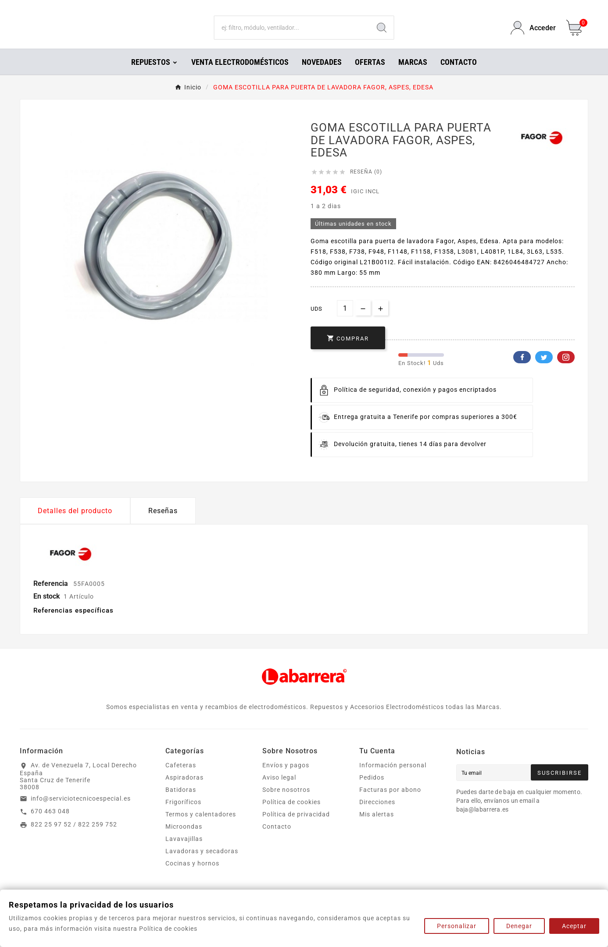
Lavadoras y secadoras (201, 863)
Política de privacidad (296, 826)
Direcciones (377, 814)
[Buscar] (292, 34)
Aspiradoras (184, 789)
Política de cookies (291, 814)
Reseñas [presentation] (163, 523)
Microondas (183, 838)
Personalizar (456, 925)
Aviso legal (279, 789)
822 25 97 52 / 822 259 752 (74, 836)
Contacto (276, 838)
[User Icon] (533, 34)
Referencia (51, 596)
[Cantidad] (345, 320)
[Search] (381, 34)
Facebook (522, 369)
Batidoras (180, 801)
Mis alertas (376, 826)
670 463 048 (50, 823)
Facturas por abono (390, 801)
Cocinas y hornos (192, 875)
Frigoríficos (183, 814)
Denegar (519, 925)
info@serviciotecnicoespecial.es (81, 810)
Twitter (544, 369)
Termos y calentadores (200, 826)
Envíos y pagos (285, 777)
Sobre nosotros (286, 801)
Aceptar (574, 925)
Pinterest (566, 369)
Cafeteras (180, 777)
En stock (46, 608)
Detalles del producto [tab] (75, 523)
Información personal (392, 777)
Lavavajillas (184, 851)
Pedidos (371, 789)
